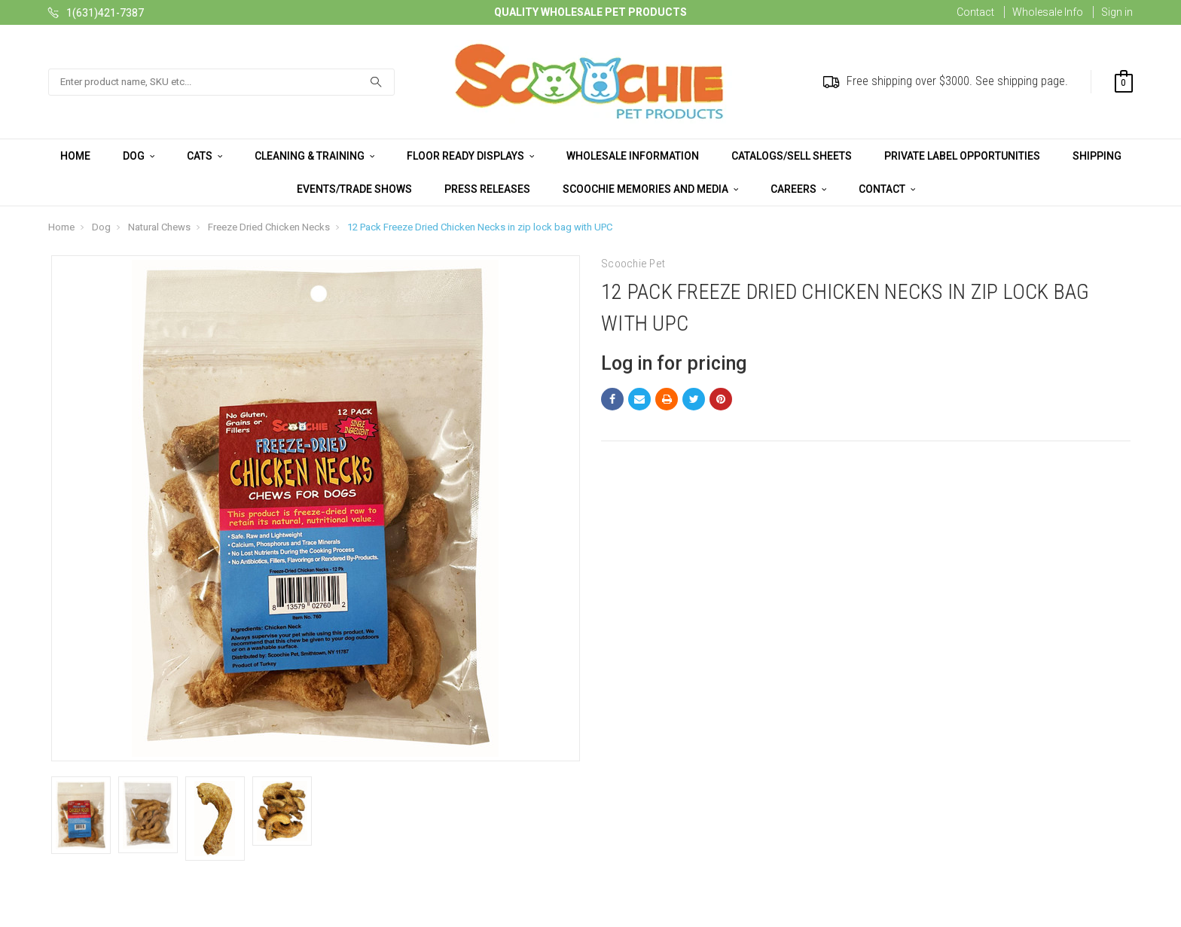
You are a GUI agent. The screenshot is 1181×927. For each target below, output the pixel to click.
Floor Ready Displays (470, 156)
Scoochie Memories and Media (650, 189)
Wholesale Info (1047, 12)
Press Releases (487, 189)
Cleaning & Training (314, 156)
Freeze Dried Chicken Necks (269, 227)
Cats (204, 156)
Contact (975, 12)
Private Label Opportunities (962, 156)
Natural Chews (159, 227)
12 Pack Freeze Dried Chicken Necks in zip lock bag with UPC (479, 227)
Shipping (1097, 156)
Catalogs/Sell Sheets (791, 156)
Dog (138, 156)
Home (75, 156)
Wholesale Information (632, 156)
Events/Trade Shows (354, 189)
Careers (798, 189)
